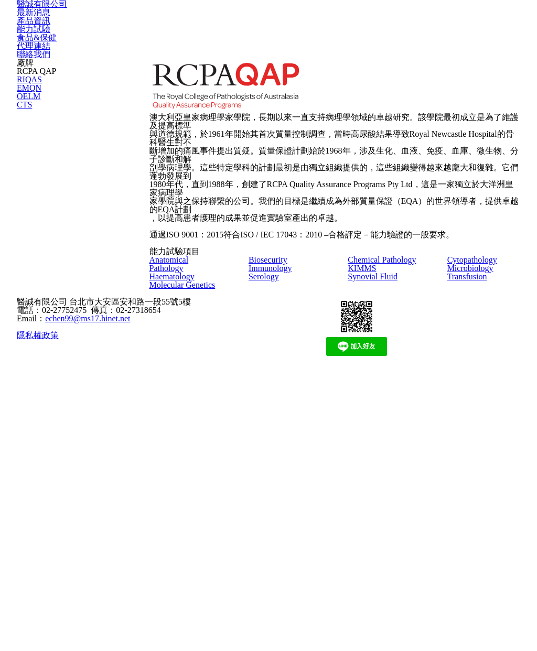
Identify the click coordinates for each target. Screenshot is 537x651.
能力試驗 (301, 30)
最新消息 (178, 30)
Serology (267, 459)
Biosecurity (272, 432)
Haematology (175, 459)
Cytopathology (477, 432)
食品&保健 (366, 30)
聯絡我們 (492, 30)
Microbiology (474, 446)
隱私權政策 (36, 613)
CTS (23, 231)
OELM (26, 208)
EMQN (26, 185)
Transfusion (472, 459)
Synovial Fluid (376, 473)
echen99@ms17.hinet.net (81, 586)
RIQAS (26, 161)
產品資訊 (239, 30)
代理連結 (430, 30)
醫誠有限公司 (83, 30)
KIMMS (360, 459)
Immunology (273, 446)
